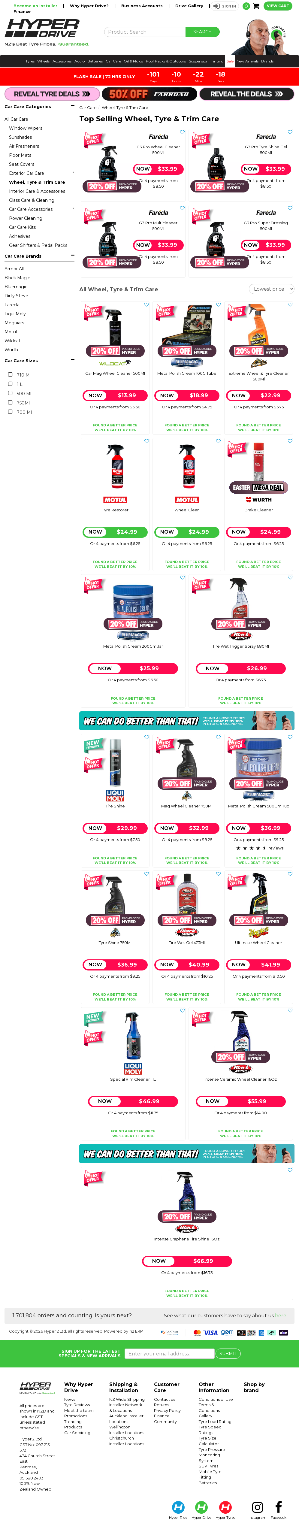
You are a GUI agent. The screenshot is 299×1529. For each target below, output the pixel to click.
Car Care (113, 61)
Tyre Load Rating (215, 1421)
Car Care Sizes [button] (21, 360)
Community (165, 1421)
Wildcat (12, 341)
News (69, 1399)
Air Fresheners (24, 146)
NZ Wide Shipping (127, 1399)
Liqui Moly (15, 313)
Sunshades (20, 137)
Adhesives (19, 236)
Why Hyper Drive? (90, 5)
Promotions (75, 1415)
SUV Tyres (208, 1466)
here (280, 1316)
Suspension (198, 61)
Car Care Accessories (41, 209)
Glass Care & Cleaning (31, 200)
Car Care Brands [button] (23, 256)
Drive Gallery (189, 5)
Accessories (62, 61)
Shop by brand (254, 1387)
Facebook (278, 1510)
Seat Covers (21, 164)
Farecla (12, 304)
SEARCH (202, 32)
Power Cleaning (25, 218)
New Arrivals (247, 61)
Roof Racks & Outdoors (166, 61)
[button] (224, 6)
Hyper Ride (178, 1510)
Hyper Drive (201, 1510)
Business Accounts (142, 5)
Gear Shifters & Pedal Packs (38, 245)
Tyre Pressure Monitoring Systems (212, 1455)
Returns (161, 1404)
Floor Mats (20, 155)
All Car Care (16, 119)
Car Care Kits (22, 227)
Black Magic (17, 277)
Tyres (30, 61)
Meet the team (79, 1410)
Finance (22, 11)
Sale (230, 61)
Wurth (11, 350)
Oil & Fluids (133, 61)
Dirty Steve (16, 295)
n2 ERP (136, 1331)
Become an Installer (36, 5)
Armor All (14, 268)
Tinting (217, 61)
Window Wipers (25, 128)
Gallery (205, 1415)
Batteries (95, 61)
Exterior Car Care (41, 173)
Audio (79, 61)
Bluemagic (16, 286)
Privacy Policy (167, 1410)
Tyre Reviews (77, 1404)
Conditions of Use (216, 1399)
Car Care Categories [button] (28, 106)
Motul (11, 332)
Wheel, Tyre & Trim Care (37, 182)
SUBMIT (228, 1353)
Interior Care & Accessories (37, 191)
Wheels (43, 61)
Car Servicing (77, 1432)
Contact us (164, 1399)
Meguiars (14, 322)
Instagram (258, 1510)
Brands (267, 61)
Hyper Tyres (225, 1510)
